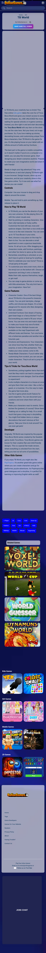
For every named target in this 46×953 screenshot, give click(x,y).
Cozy (19, 494)
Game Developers (11, 794)
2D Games (6, 729)
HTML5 (26, 499)
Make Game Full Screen (23, 26)
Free (13, 499)
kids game (17, 113)
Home (7, 787)
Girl (20, 499)
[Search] (23, 8)
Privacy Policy (9, 806)
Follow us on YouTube (24, 842)
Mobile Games (8, 701)
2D (13, 494)
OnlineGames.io (22, 22)
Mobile (14, 504)
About (7, 810)
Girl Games (6, 673)
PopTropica (9, 463)
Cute (25, 494)
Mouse (22, 504)
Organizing (31, 504)
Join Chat (22, 884)
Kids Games (7, 645)
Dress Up (34, 494)
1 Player (6, 494)
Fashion (6, 499)
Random (7, 802)
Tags (6, 790)
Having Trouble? (10, 813)
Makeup (6, 504)
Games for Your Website (13, 798)
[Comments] (30, 22)
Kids (34, 499)
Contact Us (8, 817)
